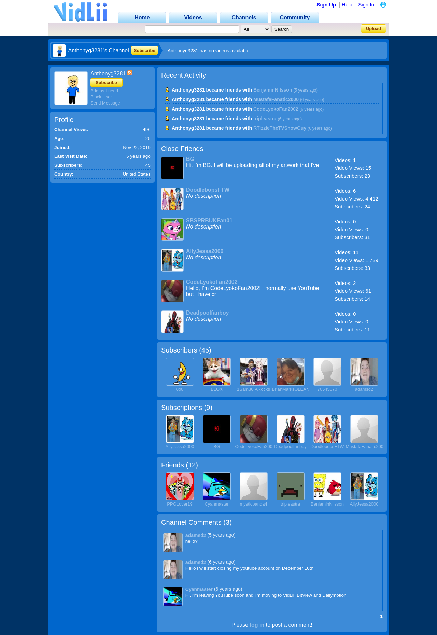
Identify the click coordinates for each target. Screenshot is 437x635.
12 (192, 465)
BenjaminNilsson (272, 90)
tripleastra (265, 118)
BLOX (217, 389)
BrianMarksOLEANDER (295, 389)
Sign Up (326, 5)
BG (190, 159)
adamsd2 (364, 389)
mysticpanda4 (253, 504)
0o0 (180, 389)
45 (205, 350)
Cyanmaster (216, 504)
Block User (101, 96)
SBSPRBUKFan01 (209, 220)
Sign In (366, 5)
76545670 (327, 389)
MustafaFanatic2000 (276, 99)
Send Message (105, 103)
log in (257, 625)
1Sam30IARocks (253, 389)
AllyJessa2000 (204, 251)
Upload (373, 28)
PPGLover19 (179, 504)
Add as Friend (104, 90)
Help (347, 5)
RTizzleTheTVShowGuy (279, 128)
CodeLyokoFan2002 (275, 109)
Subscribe (144, 50)
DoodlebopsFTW (207, 190)
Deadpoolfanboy (207, 313)
